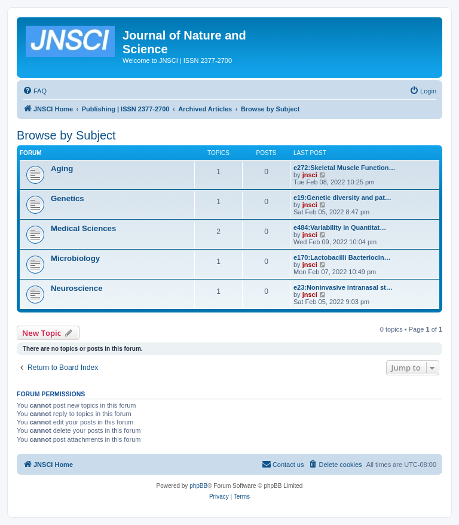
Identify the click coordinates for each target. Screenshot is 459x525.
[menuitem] (35, 91)
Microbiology (75, 258)
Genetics (67, 198)
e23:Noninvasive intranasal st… (343, 287)
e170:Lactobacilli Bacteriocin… (342, 257)
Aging (62, 168)
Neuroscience (77, 288)
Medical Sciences (83, 228)
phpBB (198, 485)
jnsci (309, 174)
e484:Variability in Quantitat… (339, 227)
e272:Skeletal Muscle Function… (344, 167)
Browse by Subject (66, 135)
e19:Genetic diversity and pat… (342, 197)
